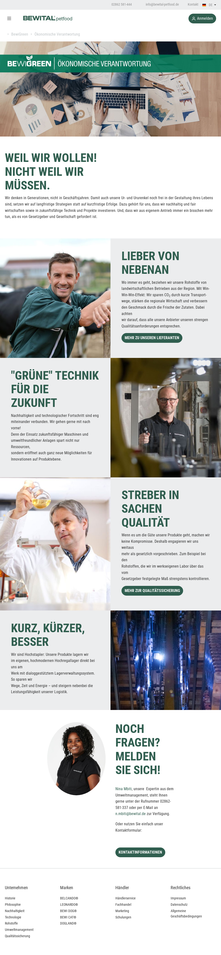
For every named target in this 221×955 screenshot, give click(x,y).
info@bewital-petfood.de (160, 4)
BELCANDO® (69, 898)
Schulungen (123, 917)
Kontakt (193, 4)
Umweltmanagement (19, 930)
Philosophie (13, 904)
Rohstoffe (11, 923)
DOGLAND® (68, 923)
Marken (66, 887)
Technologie (13, 917)
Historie (10, 898)
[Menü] (9, 18)
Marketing (122, 911)
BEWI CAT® (68, 917)
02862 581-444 (119, 4)
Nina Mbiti (123, 789)
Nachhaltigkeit (14, 911)
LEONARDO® (69, 904)
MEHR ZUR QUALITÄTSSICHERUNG (152, 590)
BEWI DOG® (68, 911)
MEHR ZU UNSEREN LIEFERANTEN (152, 337)
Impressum (178, 898)
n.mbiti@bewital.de (130, 813)
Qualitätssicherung (17, 936)
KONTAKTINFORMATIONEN (140, 852)
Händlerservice (125, 898)
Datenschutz (179, 904)
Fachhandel (123, 904)
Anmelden (202, 18)
